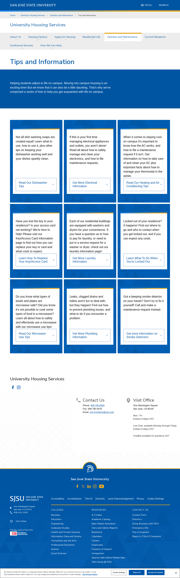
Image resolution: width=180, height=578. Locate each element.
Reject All (136, 572)
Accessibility (57, 498)
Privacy (140, 498)
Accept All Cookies (155, 572)
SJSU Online (21, 521)
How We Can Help (51, 45)
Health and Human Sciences (65, 532)
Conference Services (21, 45)
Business (55, 514)
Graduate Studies (60, 527)
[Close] (176, 573)
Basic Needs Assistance (103, 523)
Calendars (97, 536)
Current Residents (155, 37)
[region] (90, 573)
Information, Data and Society (66, 536)
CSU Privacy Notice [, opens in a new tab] (89, 574)
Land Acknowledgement (121, 498)
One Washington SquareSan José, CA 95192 (24, 508)
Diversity (100, 498)
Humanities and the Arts (63, 540)
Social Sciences (58, 553)
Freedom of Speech (102, 549)
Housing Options (37, 37)
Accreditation (74, 498)
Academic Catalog (101, 519)
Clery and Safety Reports (105, 527)
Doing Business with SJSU (145, 523)
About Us (15, 37)
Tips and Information (87, 15)
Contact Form (139, 514)
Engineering (57, 523)
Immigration (98, 553)
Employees (97, 544)
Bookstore (97, 532)
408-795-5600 (97, 405)
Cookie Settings (155, 498)
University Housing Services (32, 15)
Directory (137, 519)
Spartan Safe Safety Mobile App (108, 557)
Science (55, 549)
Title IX (88, 498)
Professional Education (62, 544)
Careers (96, 540)
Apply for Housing (64, 37)
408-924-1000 (21, 512)
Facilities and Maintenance (61, 15)
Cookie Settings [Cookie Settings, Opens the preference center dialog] (119, 572)
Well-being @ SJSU (102, 561)
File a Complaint (140, 532)
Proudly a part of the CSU (21, 532)
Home (12, 15)
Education (56, 519)
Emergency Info (140, 527)
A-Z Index (97, 514)
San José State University (33, 5)
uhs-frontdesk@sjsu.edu (102, 412)
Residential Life (91, 37)
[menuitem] (16, 37)
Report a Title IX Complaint (146, 536)
